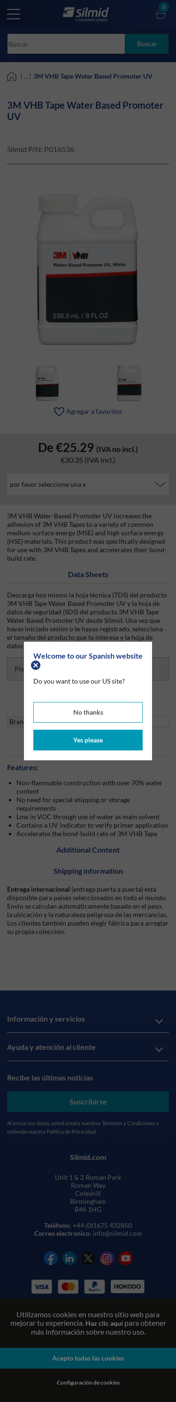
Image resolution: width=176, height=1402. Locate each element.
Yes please (88, 740)
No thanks (88, 712)
